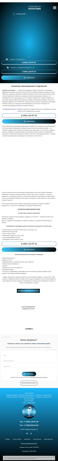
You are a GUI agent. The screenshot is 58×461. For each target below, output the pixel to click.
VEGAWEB (36, 447)
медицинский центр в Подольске (14, 109)
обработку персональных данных (39, 377)
